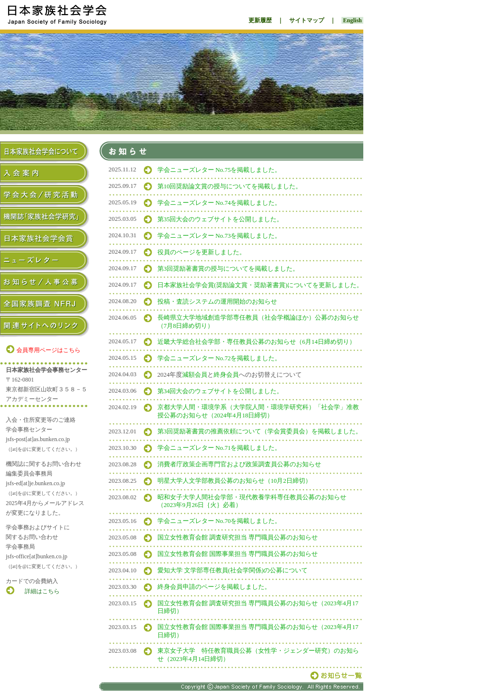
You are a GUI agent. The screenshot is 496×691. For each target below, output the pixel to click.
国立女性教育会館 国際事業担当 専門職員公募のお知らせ (237, 554)
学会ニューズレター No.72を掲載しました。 (219, 358)
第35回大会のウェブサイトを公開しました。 (220, 219)
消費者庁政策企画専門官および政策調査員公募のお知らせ (239, 464)
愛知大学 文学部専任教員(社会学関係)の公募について (232, 570)
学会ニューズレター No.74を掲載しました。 (219, 203)
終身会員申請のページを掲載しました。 (214, 587)
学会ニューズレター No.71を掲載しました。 (219, 448)
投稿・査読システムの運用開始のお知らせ (217, 301)
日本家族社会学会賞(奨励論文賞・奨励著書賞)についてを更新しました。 (260, 285)
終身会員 (226, 374)
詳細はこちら (42, 591)
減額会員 (194, 374)
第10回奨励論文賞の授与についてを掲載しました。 (229, 186)
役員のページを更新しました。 (201, 252)
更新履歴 (260, 20)
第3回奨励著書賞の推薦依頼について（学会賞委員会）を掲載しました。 (259, 431)
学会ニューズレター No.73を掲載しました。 (219, 235)
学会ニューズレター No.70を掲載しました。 (219, 521)
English (352, 20)
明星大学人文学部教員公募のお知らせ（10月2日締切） (234, 480)
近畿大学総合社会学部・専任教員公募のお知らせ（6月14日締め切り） (256, 341)
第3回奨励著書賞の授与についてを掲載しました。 (228, 268)
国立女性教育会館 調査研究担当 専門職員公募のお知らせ (237, 537)
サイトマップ (306, 20)
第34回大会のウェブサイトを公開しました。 (220, 391)
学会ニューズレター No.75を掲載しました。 (219, 170)
